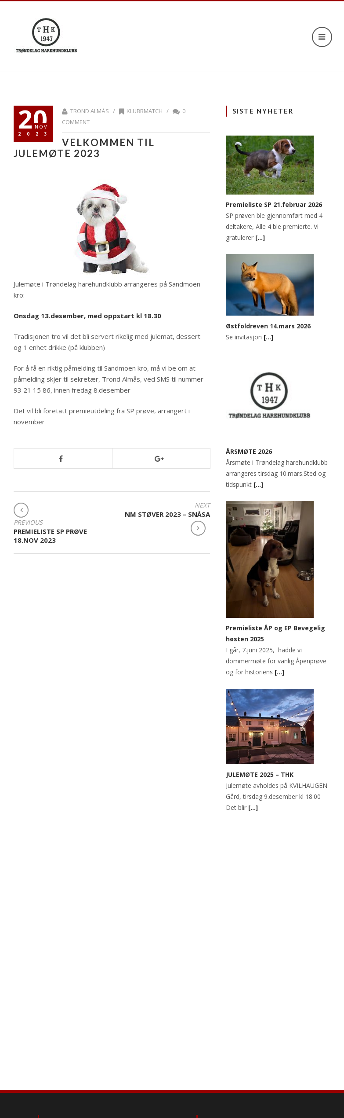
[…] (260, 237)
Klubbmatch (145, 111)
